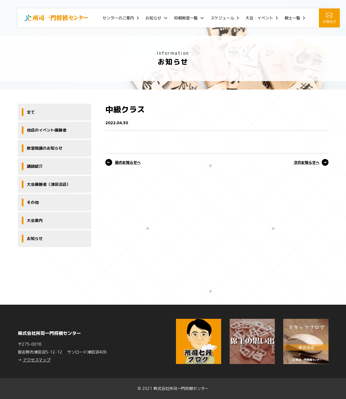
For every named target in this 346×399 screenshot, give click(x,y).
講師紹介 (35, 166)
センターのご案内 (118, 18)
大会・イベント (259, 18)
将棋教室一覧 (186, 18)
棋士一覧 (292, 18)
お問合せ (329, 18)
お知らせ (153, 18)
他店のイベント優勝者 (46, 130)
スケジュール (222, 18)
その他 (33, 202)
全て (31, 112)
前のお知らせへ (128, 162)
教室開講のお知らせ (44, 148)
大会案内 (35, 220)
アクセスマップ (37, 360)
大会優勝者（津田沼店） (48, 184)
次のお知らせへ (306, 162)
